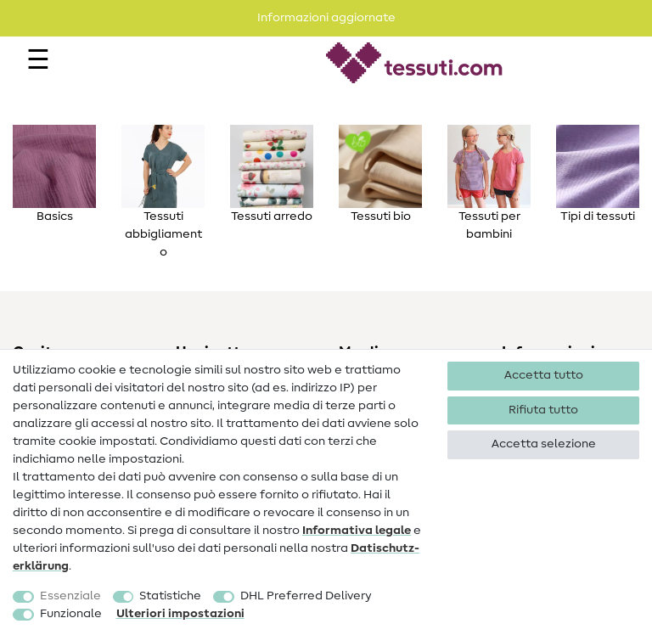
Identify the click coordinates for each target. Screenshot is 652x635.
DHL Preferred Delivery (306, 596)
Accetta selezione (544, 444)
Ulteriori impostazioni (180, 614)
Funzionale (71, 614)
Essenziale (70, 596)
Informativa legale (356, 531)
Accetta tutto (543, 375)
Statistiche (170, 596)
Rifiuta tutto (543, 410)
